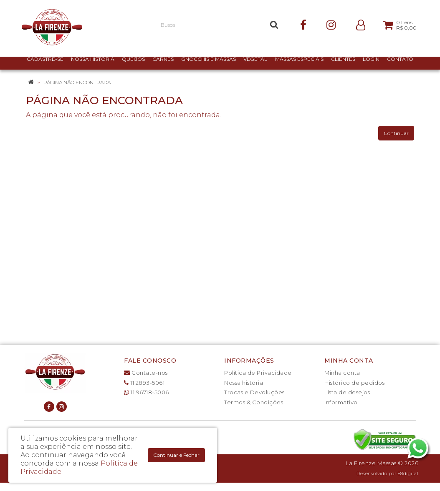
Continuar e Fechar (176, 455)
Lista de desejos (347, 392)
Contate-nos (146, 372)
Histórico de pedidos (354, 382)
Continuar (396, 133)
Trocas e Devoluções (254, 392)
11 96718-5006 (146, 392)
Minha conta (342, 372)
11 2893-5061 (144, 382)
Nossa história (243, 382)
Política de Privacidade (258, 372)
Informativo (341, 402)
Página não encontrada (77, 82)
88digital (408, 473)
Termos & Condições (253, 402)
